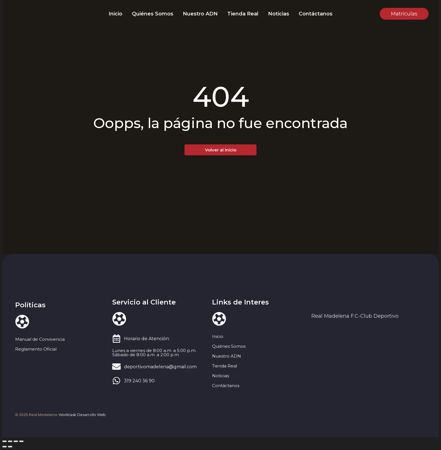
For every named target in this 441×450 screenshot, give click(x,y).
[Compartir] (16, 441)
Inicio (115, 14)
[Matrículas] (404, 14)
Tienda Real (242, 14)
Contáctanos (315, 14)
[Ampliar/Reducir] (4, 441)
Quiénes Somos (152, 14)
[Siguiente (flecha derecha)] (10, 446)
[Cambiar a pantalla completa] (10, 441)
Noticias (278, 14)
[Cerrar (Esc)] (21, 441)
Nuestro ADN (200, 14)
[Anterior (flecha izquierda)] (4, 446)
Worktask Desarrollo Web (82, 414)
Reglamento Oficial (36, 349)
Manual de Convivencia (40, 339)
